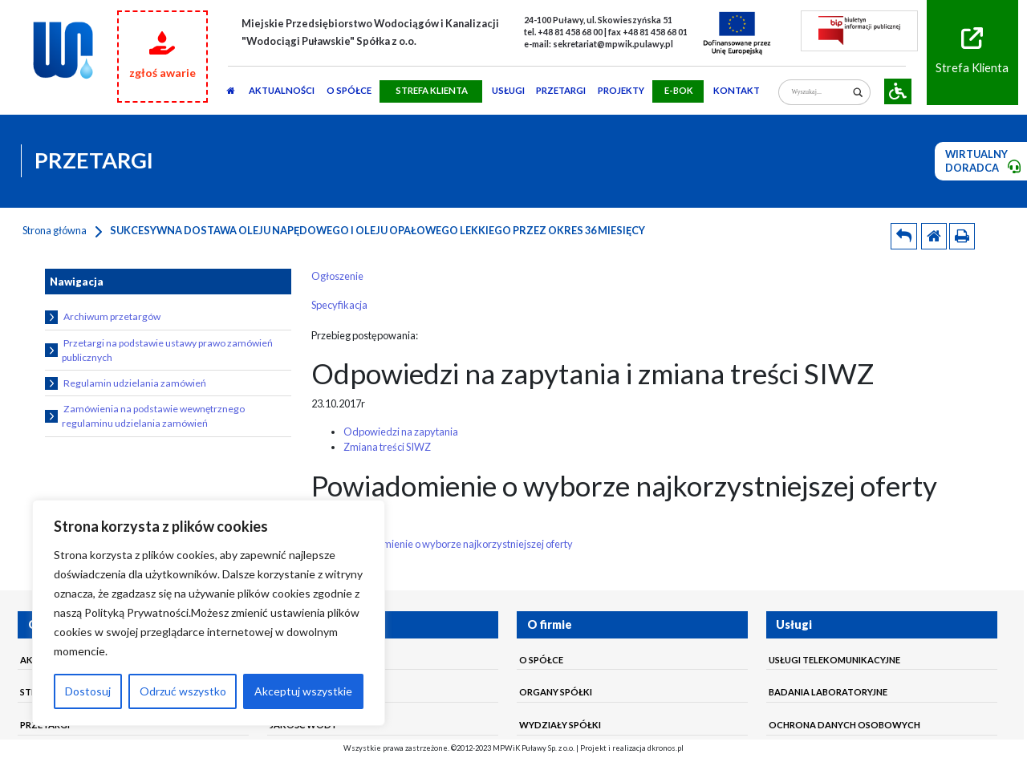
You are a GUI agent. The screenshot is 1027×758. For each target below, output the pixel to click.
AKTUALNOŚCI (282, 90)
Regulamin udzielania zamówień (126, 384)
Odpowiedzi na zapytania (400, 431)
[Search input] (819, 92)
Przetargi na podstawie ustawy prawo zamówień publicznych (159, 350)
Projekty (621, 90)
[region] (208, 613)
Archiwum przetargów (103, 317)
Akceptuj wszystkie (303, 691)
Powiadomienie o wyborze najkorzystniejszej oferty (458, 543)
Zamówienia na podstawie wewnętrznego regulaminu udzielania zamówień (145, 416)
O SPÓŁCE (349, 90)
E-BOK (678, 90)
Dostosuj (88, 691)
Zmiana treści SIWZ (387, 446)
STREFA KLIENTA (432, 90)
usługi (508, 90)
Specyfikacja (339, 304)
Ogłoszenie (337, 276)
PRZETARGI (561, 90)
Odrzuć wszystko (183, 691)
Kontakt (736, 90)
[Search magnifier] (858, 92)
